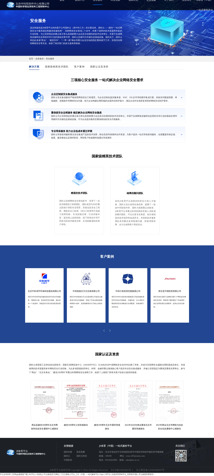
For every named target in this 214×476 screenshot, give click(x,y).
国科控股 (68, 452)
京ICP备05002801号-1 (122, 470)
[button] (104, 330)
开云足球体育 (5, 474)
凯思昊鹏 (81, 452)
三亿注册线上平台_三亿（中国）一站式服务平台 (79, 474)
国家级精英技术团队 (57, 66)
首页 (31, 59)
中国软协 (68, 460)
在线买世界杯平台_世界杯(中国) (124, 474)
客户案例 (79, 66)
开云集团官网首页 (146, 474)
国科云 (67, 456)
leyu (102, 474)
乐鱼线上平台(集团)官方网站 (47, 474)
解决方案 (34, 66)
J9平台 (108, 474)
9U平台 (32, 474)
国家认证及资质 (99, 66)
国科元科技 (82, 456)
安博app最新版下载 (20, 474)
